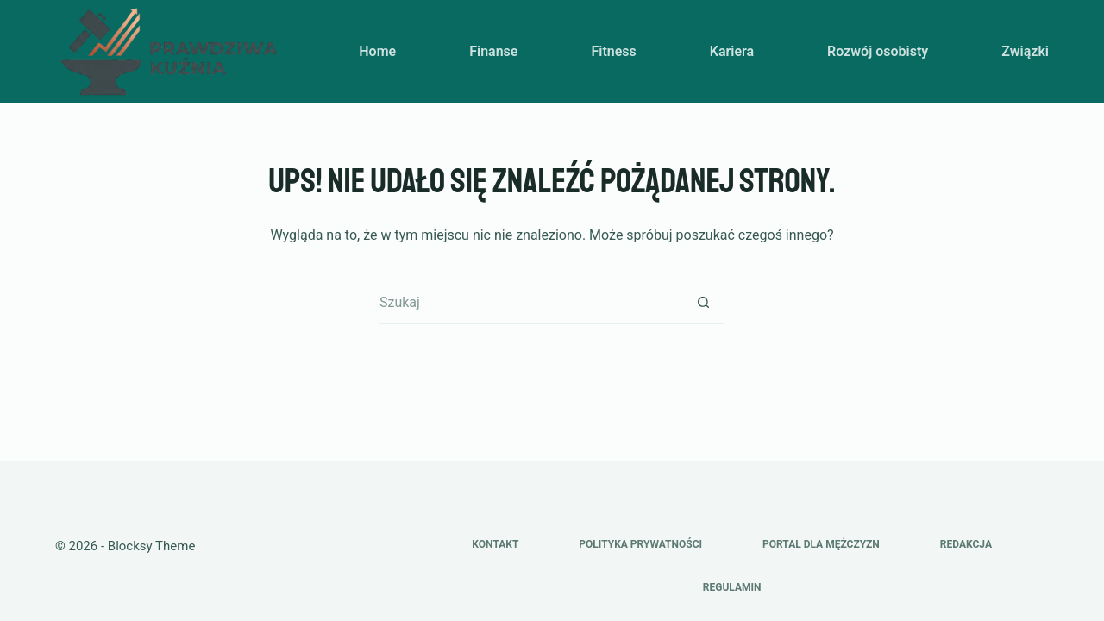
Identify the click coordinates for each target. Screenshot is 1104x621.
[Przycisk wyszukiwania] (702, 302)
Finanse (493, 51)
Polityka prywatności (640, 544)
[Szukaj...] (530, 302)
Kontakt (495, 544)
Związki (1025, 51)
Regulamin (732, 587)
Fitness (613, 51)
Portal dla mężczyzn (821, 544)
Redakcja (966, 544)
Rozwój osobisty (877, 51)
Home (377, 51)
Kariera (732, 51)
